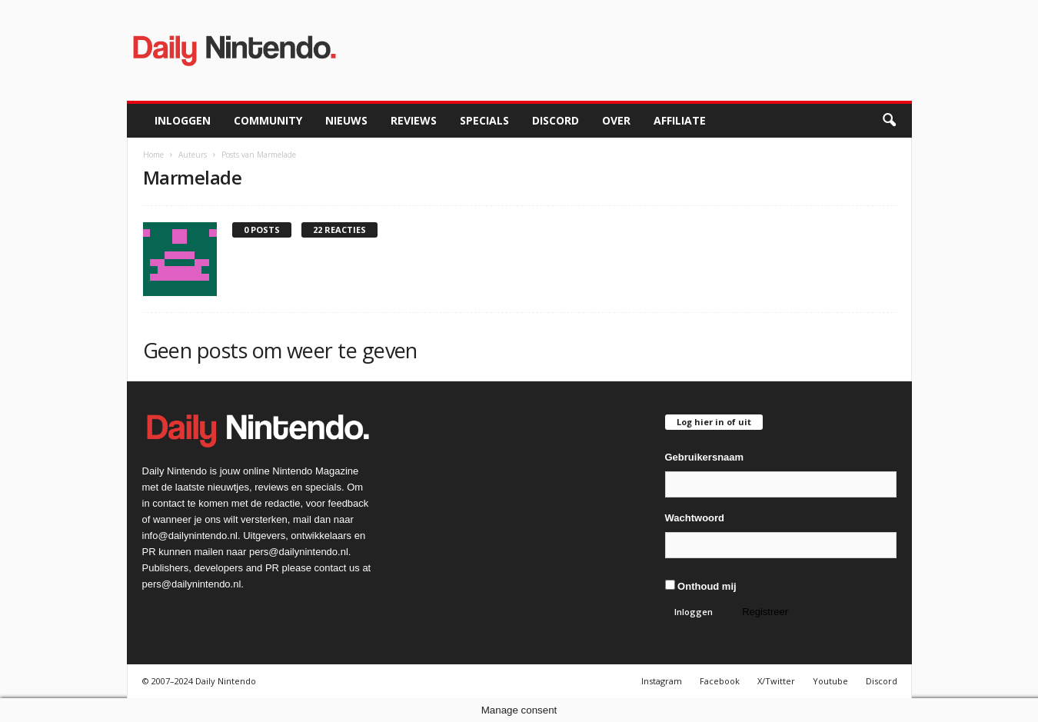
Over (616, 120)
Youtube (830, 681)
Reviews (414, 120)
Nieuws (346, 120)
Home (153, 154)
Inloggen (183, 120)
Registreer (765, 611)
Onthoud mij (701, 586)
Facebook (720, 681)
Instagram (661, 681)
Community (268, 120)
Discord (555, 120)
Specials (484, 120)
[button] (889, 121)
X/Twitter (776, 681)
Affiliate (680, 120)
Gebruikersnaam (704, 457)
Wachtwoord (695, 518)
